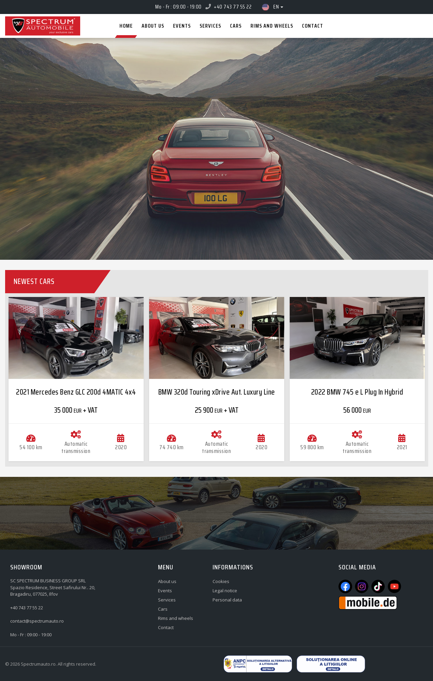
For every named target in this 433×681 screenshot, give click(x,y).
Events (165, 590)
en (271, 7)
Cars (163, 609)
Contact (166, 627)
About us (167, 581)
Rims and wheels (175, 618)
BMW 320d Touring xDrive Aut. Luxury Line (216, 392)
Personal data (227, 600)
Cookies (221, 581)
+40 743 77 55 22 (232, 6)
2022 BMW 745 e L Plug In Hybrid (357, 392)
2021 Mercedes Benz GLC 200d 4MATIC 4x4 (76, 392)
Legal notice (225, 590)
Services (167, 600)
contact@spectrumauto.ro (37, 621)
